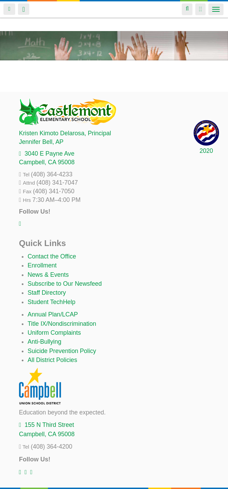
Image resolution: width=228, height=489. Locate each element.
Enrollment (42, 265)
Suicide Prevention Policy (62, 351)
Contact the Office (52, 256)
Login (9, 9)
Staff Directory (47, 292)
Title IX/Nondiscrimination (62, 323)
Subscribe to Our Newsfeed (65, 283)
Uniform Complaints (54, 332)
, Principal (65, 133)
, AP (41, 141)
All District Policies (52, 359)
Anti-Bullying (44, 341)
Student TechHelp (52, 302)
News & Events (48, 274)
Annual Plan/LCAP (53, 314)
